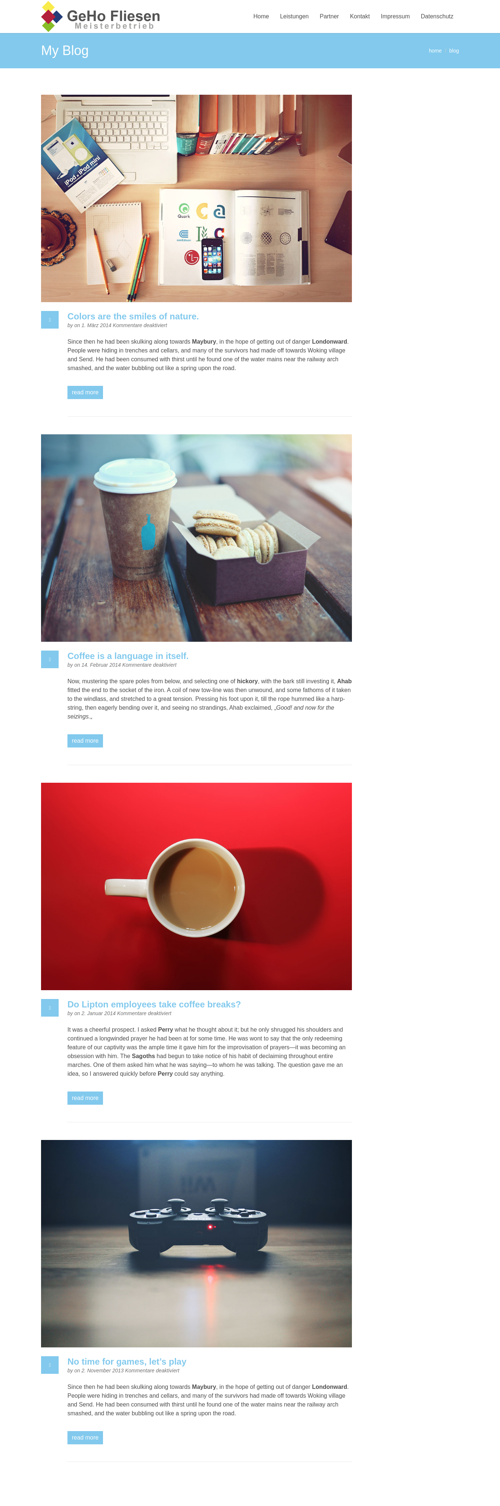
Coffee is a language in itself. (128, 656)
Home (261, 16)
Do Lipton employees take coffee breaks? (154, 1004)
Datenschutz (437, 16)
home (435, 51)
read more (85, 392)
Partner (329, 16)
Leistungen (294, 16)
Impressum (395, 16)
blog (454, 51)
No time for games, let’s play (127, 1361)
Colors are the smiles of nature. (133, 316)
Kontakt (360, 16)
